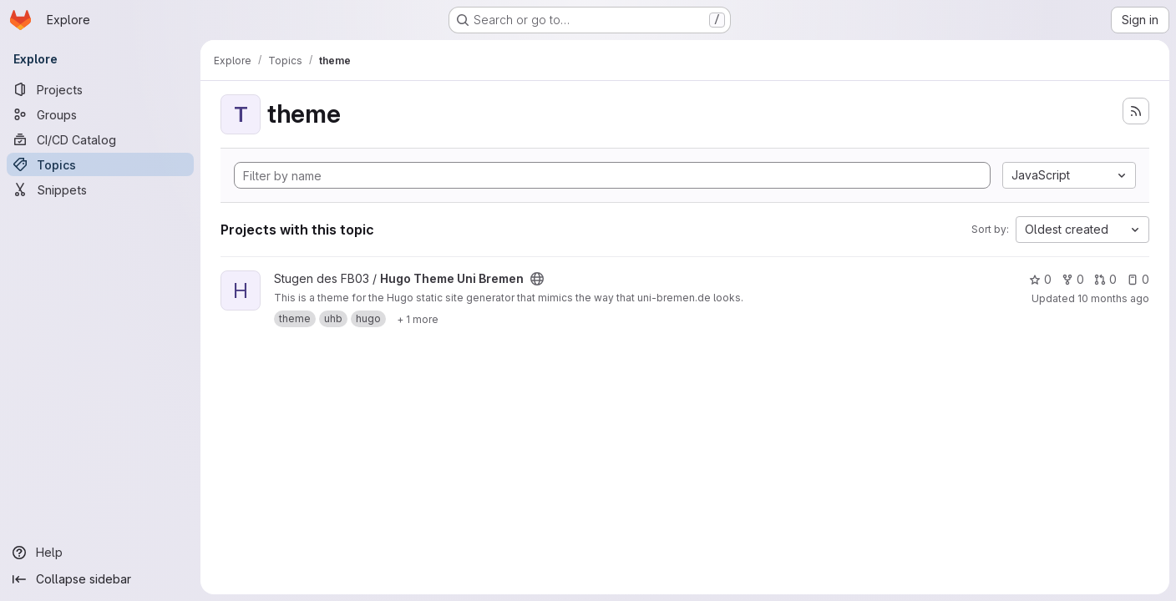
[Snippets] (100, 189)
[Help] (100, 552)
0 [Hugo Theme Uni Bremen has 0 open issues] (1138, 279)
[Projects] (100, 89)
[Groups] (100, 114)
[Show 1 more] (417, 319)
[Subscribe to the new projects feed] (1136, 111)
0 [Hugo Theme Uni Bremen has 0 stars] (1040, 279)
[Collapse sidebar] (100, 579)
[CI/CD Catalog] (100, 139)
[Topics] (100, 164)
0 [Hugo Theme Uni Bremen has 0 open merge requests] (1105, 279)
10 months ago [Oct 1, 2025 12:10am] (1113, 298)
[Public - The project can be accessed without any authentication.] (537, 278)
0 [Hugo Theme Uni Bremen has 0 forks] (1073, 279)
